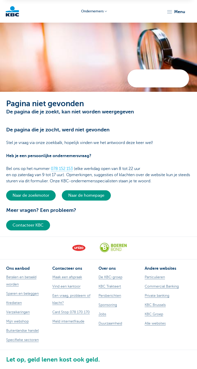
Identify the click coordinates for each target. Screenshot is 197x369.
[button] (176, 11)
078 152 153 (62, 168)
